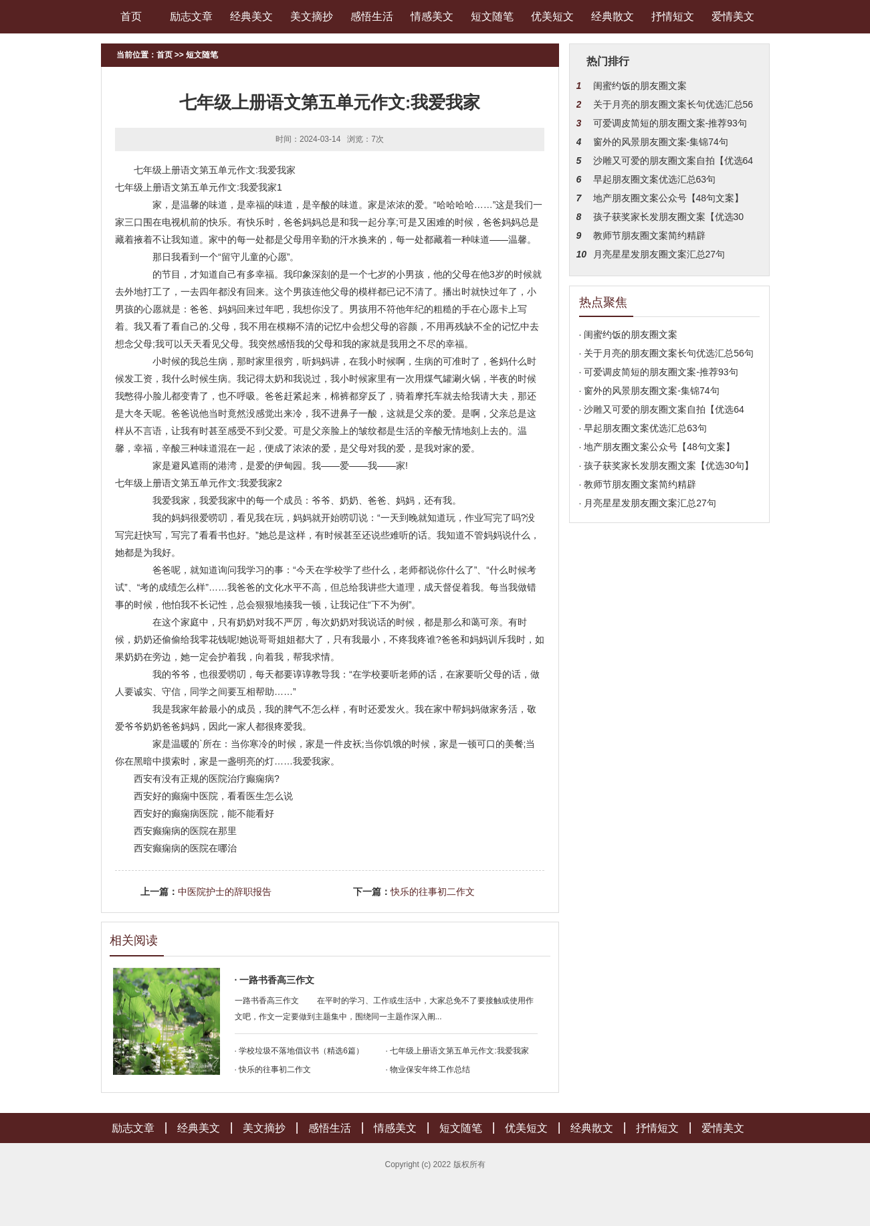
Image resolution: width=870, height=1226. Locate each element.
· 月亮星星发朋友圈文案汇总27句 (647, 503)
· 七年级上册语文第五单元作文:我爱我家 (457, 1050)
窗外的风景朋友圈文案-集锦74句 (660, 141)
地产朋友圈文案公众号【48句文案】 (668, 198)
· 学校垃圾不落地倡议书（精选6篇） (299, 1050)
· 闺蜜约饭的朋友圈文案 (628, 334)
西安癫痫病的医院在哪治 (185, 848)
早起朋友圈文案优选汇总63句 (654, 179)
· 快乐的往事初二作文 (273, 1069)
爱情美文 (733, 16)
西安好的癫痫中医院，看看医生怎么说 (213, 796)
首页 (131, 16)
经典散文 (612, 16)
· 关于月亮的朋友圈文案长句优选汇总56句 (666, 353)
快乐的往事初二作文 (433, 891)
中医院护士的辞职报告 (224, 891)
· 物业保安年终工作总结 (428, 1069)
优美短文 (552, 16)
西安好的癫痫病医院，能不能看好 (204, 813)
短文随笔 (492, 16)
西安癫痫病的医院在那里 (185, 830)
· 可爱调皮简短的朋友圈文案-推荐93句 (658, 372)
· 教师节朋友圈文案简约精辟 (638, 484)
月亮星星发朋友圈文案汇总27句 (659, 254)
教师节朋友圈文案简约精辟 (649, 235)
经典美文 (251, 16)
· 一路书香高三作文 (275, 980)
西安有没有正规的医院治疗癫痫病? (207, 778)
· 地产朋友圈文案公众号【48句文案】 (657, 446)
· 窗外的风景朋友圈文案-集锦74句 (649, 390)
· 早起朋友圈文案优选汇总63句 (643, 428)
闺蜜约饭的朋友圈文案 (640, 85)
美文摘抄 (311, 16)
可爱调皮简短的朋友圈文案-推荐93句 (670, 123)
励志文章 (191, 16)
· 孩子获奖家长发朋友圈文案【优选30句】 (666, 465)
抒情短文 (672, 16)
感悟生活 (371, 16)
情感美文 (432, 16)
